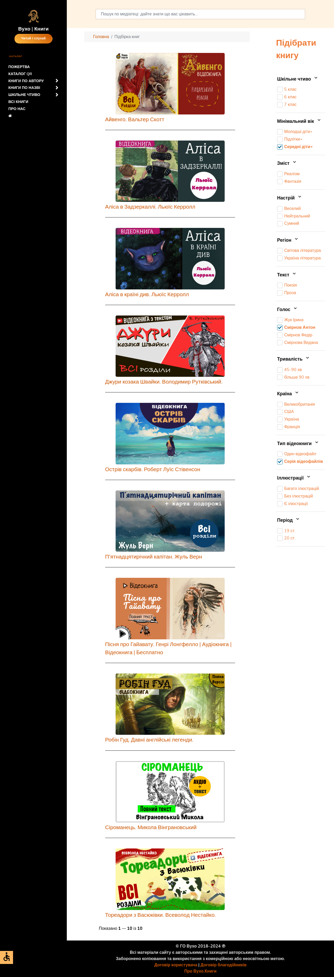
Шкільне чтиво (298, 79)
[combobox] (200, 14)
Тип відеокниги (298, 443)
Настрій (289, 198)
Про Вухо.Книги (200, 971)
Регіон (288, 240)
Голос (287, 309)
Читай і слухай (33, 38)
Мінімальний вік (299, 121)
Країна (288, 394)
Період (288, 520)
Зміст (287, 163)
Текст (287, 275)
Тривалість (293, 359)
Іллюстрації (294, 478)
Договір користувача (175, 965)
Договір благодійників (223, 965)
